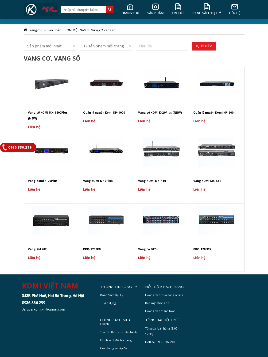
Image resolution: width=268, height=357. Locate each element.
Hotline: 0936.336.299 (160, 342)
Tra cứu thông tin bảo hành (118, 332)
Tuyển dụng (108, 303)
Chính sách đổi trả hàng (115, 340)
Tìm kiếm (204, 46)
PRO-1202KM (92, 249)
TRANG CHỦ (130, 9)
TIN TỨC (178, 9)
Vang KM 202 (37, 249)
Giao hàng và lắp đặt (114, 348)
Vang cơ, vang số (103, 30)
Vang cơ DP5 (147, 249)
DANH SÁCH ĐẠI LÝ (206, 9)
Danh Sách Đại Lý (111, 295)
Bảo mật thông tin (157, 303)
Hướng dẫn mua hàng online (164, 295)
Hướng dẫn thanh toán (160, 311)
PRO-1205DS (202, 249)
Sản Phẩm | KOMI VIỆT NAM (66, 30)
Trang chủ (35, 30)
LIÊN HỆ (235, 9)
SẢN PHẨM (155, 9)
